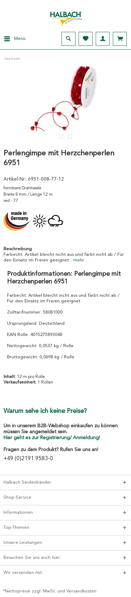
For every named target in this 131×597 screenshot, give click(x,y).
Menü (15, 37)
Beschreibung (17, 249)
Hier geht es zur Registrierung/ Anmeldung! (51, 437)
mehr (78, 260)
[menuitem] (13, 39)
